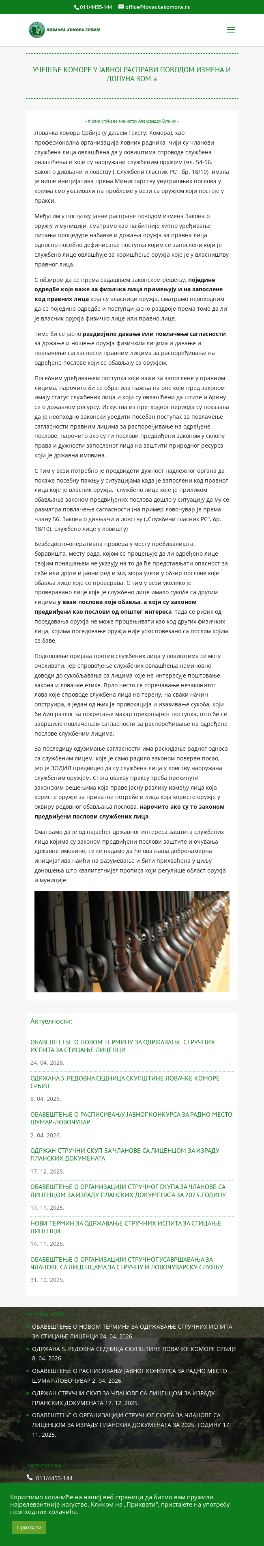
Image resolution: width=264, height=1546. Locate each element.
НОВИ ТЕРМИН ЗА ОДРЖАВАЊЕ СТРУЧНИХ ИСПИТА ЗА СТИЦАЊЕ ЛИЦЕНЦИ (125, 1227)
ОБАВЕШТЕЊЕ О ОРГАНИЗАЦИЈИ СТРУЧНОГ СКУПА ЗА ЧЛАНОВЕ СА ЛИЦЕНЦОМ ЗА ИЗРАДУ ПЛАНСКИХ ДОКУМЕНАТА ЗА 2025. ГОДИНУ (128, 1190)
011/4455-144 (96, 7)
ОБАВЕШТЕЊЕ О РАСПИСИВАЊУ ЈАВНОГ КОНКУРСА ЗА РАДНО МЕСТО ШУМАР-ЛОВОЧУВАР (131, 1118)
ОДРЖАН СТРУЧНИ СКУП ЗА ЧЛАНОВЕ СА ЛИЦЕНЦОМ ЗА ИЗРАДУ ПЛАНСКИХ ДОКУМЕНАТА (124, 1154)
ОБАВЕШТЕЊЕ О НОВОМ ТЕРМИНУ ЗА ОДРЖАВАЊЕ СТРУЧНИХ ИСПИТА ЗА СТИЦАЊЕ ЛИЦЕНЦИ (122, 1046)
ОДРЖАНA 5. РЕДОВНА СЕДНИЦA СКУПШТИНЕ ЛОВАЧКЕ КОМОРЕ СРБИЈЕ (125, 1082)
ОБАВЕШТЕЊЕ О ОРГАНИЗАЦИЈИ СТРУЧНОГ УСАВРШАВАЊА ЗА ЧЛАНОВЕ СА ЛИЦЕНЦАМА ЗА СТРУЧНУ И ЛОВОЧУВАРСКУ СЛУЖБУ (126, 1263)
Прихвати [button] (29, 1527)
